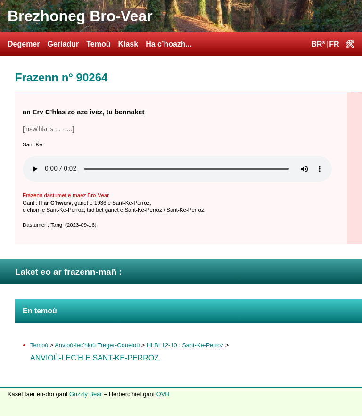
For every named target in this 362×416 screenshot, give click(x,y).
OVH (163, 394)
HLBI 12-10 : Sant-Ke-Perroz (185, 345)
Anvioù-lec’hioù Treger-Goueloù (97, 345)
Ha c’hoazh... (169, 44)
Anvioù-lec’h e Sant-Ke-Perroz (94, 358)
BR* (318, 44)
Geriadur (63, 44)
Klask (128, 44)
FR (334, 44)
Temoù (98, 44)
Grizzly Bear (85, 394)
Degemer (24, 44)
